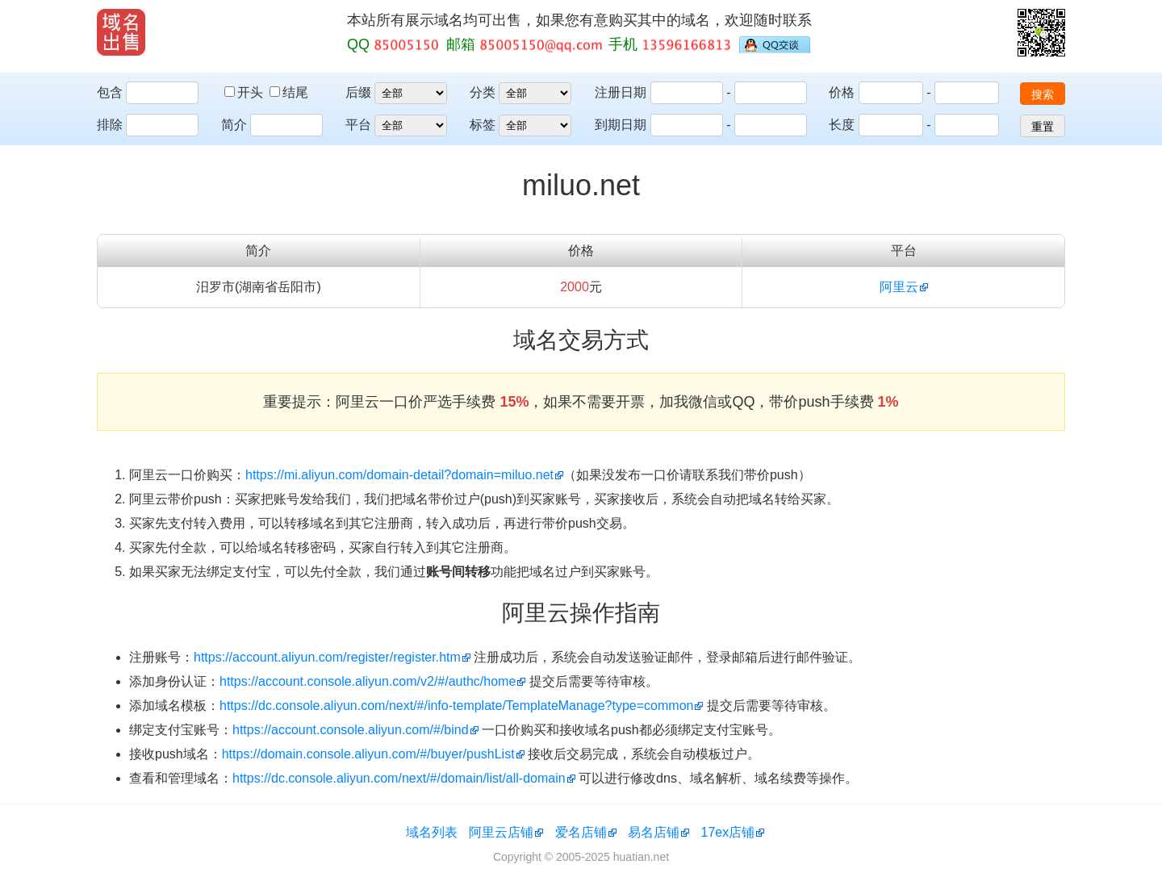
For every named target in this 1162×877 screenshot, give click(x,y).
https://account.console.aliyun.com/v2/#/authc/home (367, 681)
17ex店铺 (728, 832)
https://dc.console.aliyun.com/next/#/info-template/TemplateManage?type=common (456, 705)
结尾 (289, 92)
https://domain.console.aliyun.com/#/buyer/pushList (368, 754)
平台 (358, 125)
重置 (1042, 126)
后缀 (358, 92)
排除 (110, 125)
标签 (482, 125)
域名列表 (432, 832)
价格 (842, 92)
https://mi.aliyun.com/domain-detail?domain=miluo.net (399, 475)
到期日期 (620, 125)
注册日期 (620, 92)
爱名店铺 (581, 832)
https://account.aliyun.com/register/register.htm (327, 657)
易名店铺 (653, 832)
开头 (245, 92)
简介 (234, 125)
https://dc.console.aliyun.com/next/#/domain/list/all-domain (399, 778)
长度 (842, 125)
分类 (482, 92)
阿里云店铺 (501, 832)
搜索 (1042, 94)
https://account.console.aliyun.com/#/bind (350, 730)
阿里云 (899, 287)
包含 (110, 92)
